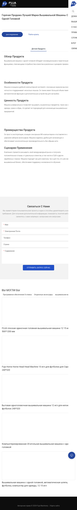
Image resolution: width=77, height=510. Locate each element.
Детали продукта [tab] (38, 49)
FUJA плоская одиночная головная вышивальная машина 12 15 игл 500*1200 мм (36, 330)
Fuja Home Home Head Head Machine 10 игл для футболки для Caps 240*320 (35, 368)
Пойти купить (33, 34)
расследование (12, 34)
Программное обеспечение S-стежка (17, 295)
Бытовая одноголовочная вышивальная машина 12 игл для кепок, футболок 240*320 (35, 407)
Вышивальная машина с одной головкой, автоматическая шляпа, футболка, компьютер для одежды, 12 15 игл (35, 484)
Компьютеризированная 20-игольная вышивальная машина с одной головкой (36, 445)
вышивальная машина (64, 295)
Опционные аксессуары (43, 295)
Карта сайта (55, 506)
